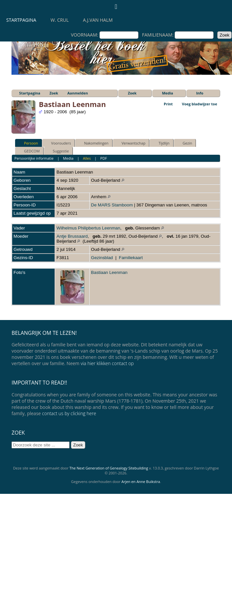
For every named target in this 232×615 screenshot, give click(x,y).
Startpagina (21, 20)
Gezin (184, 143)
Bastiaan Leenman (109, 272)
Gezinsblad (102, 257)
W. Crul (60, 20)
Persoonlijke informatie (33, 158)
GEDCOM (28, 150)
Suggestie (58, 150)
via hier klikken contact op (107, 363)
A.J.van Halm (98, 20)
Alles (87, 158)
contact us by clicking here (69, 413)
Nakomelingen (93, 143)
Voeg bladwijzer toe (199, 103)
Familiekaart (131, 257)
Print (168, 103)
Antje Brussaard (72, 236)
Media (167, 93)
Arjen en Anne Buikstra (140, 481)
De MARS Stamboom (112, 204)
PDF (103, 158)
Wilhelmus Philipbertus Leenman (88, 228)
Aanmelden (77, 93)
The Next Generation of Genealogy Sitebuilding (109, 468)
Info (199, 93)
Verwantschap (131, 143)
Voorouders (58, 143)
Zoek (54, 93)
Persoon (28, 143)
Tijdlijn (161, 143)
